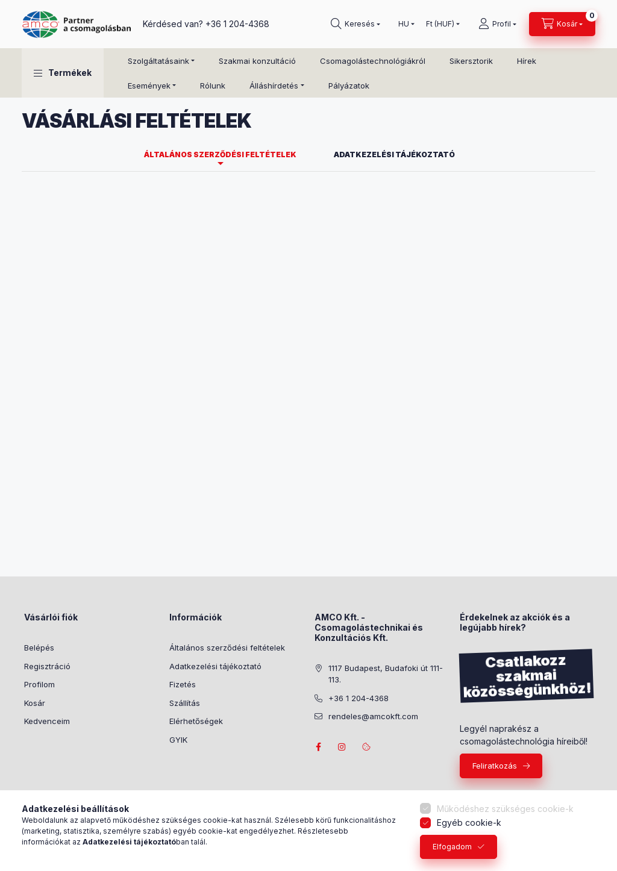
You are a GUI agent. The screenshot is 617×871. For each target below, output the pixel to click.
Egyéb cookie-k (469, 822)
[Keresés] (355, 24)
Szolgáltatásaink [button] (158, 61)
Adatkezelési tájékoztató (215, 666)
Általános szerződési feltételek (227, 647)
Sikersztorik (471, 61)
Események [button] (149, 85)
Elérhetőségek (196, 721)
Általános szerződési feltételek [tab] (220, 154)
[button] (63, 73)
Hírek (526, 61)
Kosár (34, 703)
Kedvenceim (47, 721)
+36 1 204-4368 (237, 24)
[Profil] (497, 24)
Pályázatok (348, 85)
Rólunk (212, 85)
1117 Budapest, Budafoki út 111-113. (385, 674)
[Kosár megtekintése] (562, 24)
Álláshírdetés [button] (273, 85)
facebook (318, 747)
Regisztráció (47, 666)
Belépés (39, 647)
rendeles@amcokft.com (373, 716)
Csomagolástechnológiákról (372, 61)
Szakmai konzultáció (257, 61)
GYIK (178, 740)
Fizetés (182, 684)
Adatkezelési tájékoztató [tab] (394, 154)
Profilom (39, 684)
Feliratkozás (494, 765)
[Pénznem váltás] (440, 24)
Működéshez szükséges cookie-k (505, 809)
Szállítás (184, 703)
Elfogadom (452, 846)
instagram (342, 747)
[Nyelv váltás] (404, 24)
